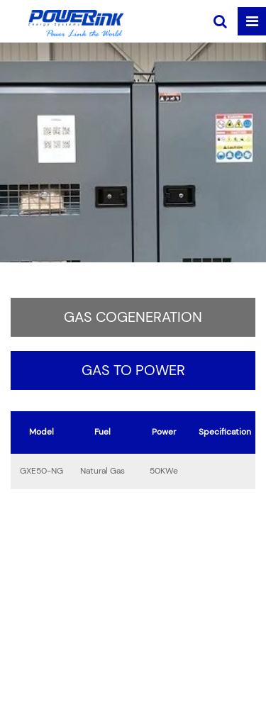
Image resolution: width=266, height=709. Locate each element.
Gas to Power (133, 371)
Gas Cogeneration (133, 317)
